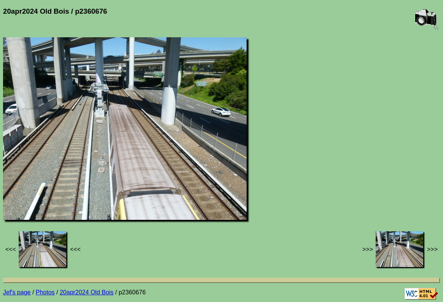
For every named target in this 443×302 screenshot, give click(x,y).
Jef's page (16, 292)
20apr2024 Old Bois (86, 292)
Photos (45, 292)
